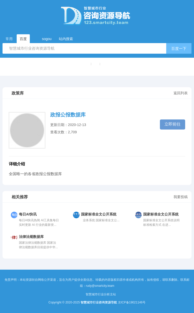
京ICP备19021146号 (132, 302)
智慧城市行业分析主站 (101, 294)
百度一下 (178, 48)
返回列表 (181, 93)
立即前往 (172, 124)
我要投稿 (181, 197)
